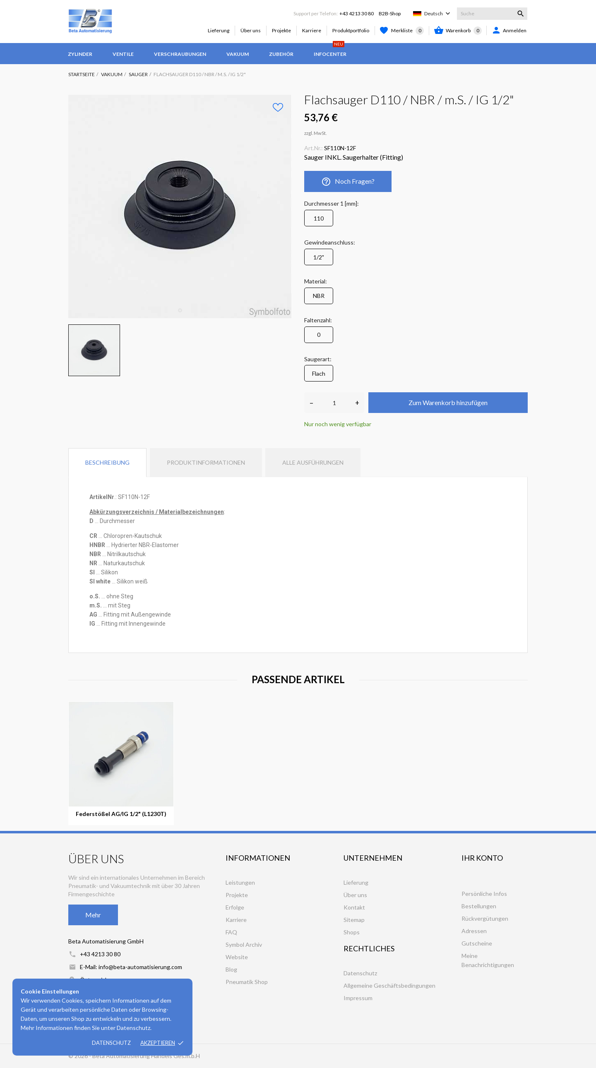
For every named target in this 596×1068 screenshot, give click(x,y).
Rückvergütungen (484, 918)
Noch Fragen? (348, 182)
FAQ (231, 932)
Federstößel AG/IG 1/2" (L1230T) (121, 814)
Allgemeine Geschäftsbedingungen (389, 985)
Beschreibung (107, 462)
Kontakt (354, 907)
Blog (231, 969)
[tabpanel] (180, 206)
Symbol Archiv (244, 944)
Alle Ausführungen (313, 462)
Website (237, 956)
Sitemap (354, 919)
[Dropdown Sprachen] (438, 13)
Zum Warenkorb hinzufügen (448, 402)
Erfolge (235, 907)
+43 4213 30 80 (356, 13)
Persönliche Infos (484, 893)
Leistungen (240, 882)
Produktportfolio (350, 30)
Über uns (250, 30)
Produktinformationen (206, 462)
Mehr (93, 915)
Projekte (281, 30)
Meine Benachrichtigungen (487, 960)
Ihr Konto (482, 857)
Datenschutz (111, 1042)
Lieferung (218, 30)
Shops (352, 932)
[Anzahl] (334, 402)
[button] (117, 536)
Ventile (123, 54)
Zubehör (281, 54)
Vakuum (237, 54)
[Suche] (492, 13)
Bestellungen (478, 906)
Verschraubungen (180, 54)
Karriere (311, 30)
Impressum (358, 997)
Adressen (474, 930)
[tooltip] (117, 536)
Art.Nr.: (313, 147)
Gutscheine (476, 943)
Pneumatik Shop (247, 981)
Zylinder (80, 54)
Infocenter (330, 50)
